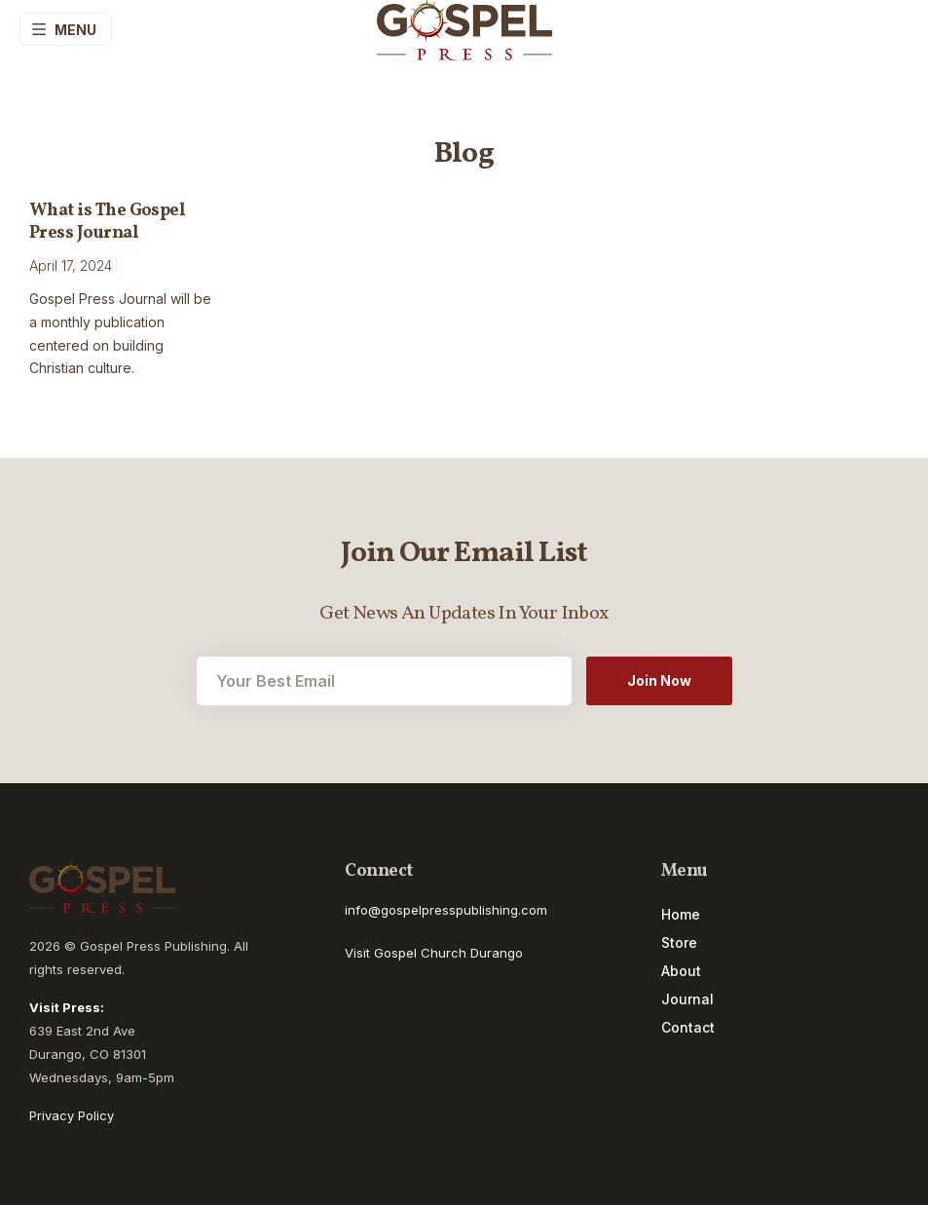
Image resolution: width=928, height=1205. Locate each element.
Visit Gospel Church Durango (434, 952)
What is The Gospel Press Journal (107, 222)
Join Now (659, 680)
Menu (63, 29)
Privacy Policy (71, 1115)
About (681, 971)
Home (680, 915)
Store (679, 943)
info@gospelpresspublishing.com (446, 910)
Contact (688, 1028)
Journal (687, 999)
